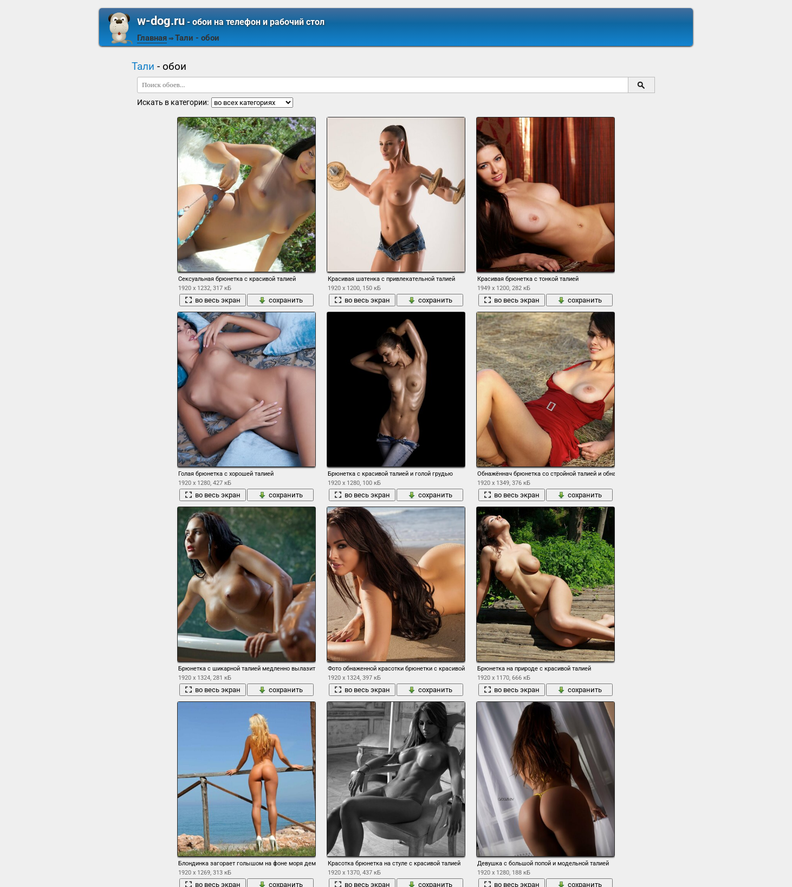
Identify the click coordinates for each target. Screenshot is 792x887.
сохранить (280, 300)
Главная (152, 38)
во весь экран (213, 300)
